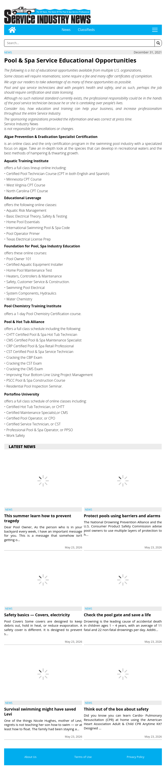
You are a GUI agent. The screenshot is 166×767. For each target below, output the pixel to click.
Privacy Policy (135, 757)
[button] (158, 43)
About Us (30, 757)
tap (154, 29)
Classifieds (86, 29)
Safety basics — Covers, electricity (37, 614)
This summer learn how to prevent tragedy (37, 518)
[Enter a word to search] (79, 43)
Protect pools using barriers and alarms (122, 515)
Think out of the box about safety (116, 709)
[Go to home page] (12, 30)
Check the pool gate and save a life (117, 614)
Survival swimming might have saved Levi (40, 711)
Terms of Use (83, 757)
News (66, 29)
